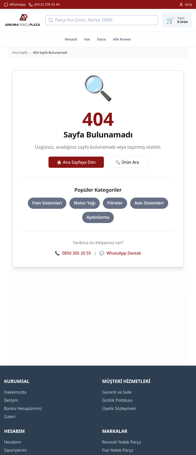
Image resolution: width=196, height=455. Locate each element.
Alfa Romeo (122, 39)
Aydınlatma (98, 217)
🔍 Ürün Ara (127, 162)
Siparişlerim (15, 450)
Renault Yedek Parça (121, 442)
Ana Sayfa (20, 52)
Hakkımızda (15, 392)
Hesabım (12, 442)
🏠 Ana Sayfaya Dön (76, 162)
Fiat (87, 39)
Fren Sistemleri (47, 203)
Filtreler (115, 203)
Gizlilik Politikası (117, 400)
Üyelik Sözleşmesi (119, 408)
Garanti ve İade (116, 392)
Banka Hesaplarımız (23, 408)
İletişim (11, 400)
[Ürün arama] (101, 20)
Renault (71, 39)
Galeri (10, 416)
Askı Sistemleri (149, 203)
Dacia (101, 39)
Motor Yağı (84, 203)
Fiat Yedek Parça (117, 450)
